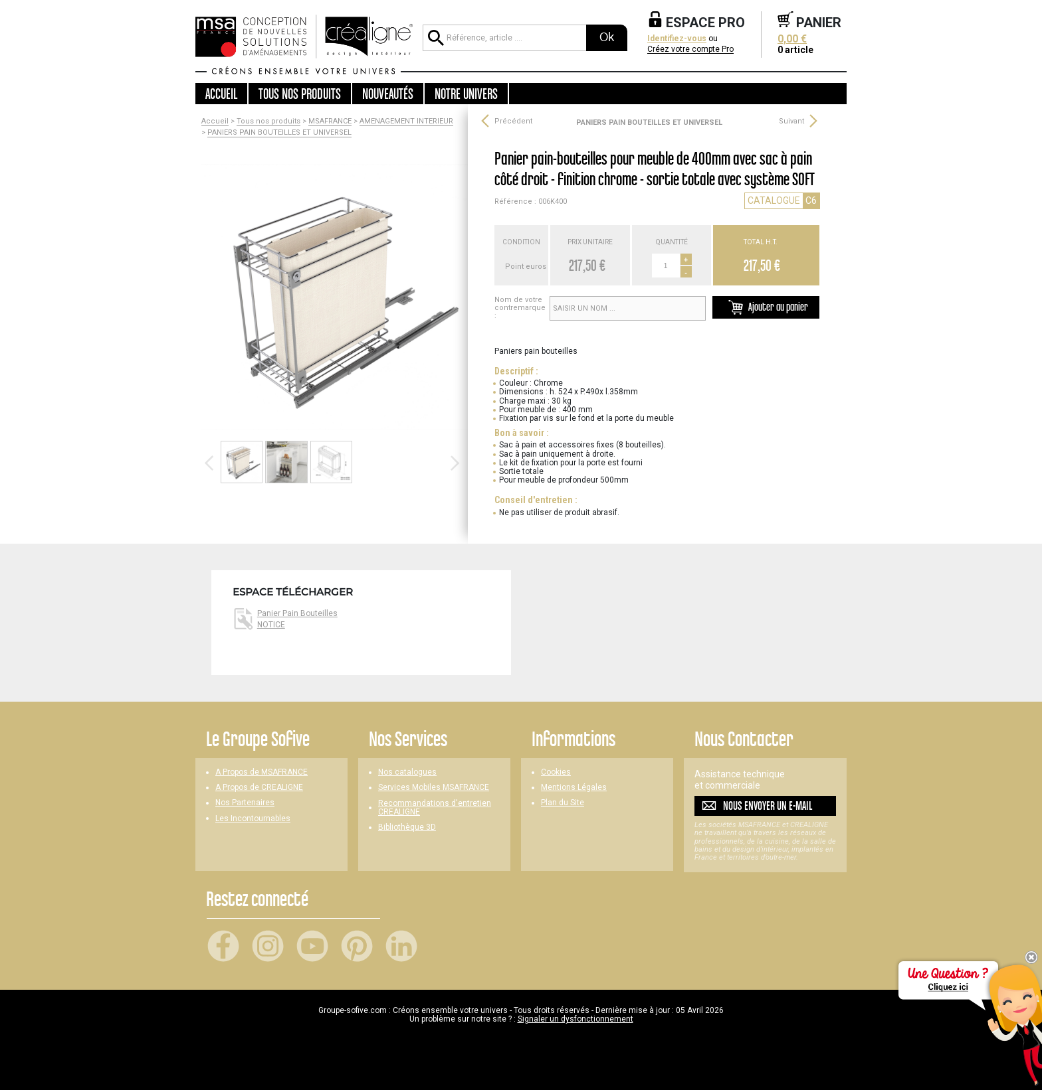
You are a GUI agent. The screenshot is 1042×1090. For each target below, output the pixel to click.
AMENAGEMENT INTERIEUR (406, 121)
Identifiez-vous (676, 39)
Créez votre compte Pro (690, 49)
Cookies (556, 772)
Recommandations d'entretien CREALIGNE (434, 808)
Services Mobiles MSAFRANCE (433, 787)
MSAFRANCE (330, 121)
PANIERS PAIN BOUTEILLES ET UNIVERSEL (279, 133)
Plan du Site (562, 803)
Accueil (221, 93)
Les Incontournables (252, 819)
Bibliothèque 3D (407, 827)
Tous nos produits (268, 121)
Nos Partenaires (244, 803)
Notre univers (466, 93)
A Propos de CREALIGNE (259, 787)
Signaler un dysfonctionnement (575, 1019)
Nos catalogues (407, 772)
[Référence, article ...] (504, 38)
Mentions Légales (574, 787)
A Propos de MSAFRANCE (261, 772)
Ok (606, 37)
